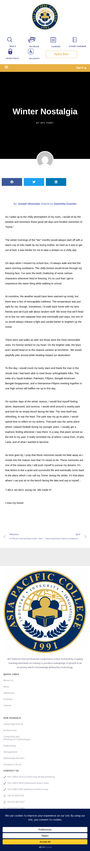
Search (12, 46)
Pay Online (34, 46)
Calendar (55, 46)
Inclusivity (34, 58)
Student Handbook (77, 46)
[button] (6, 67)
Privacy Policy (12, 58)
